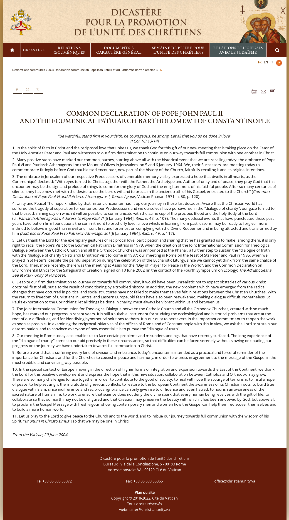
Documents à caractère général (119, 50)
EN (266, 62)
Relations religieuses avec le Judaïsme (238, 50)
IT (271, 62)
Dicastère (34, 50)
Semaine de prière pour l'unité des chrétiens (178, 50)
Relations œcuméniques (69, 50)
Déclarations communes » (30, 70)
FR (260, 62)
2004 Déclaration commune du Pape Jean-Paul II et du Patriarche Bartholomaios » (103, 70)
